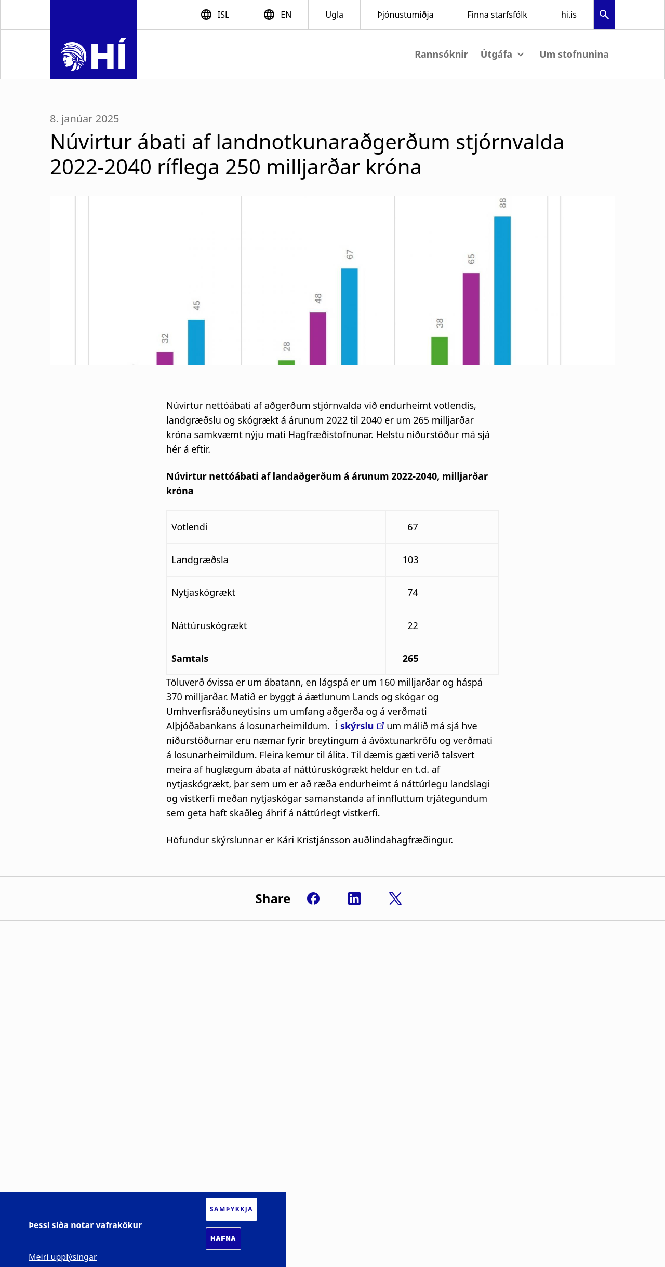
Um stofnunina (574, 54)
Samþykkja (231, 1209)
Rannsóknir (441, 54)
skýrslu (357, 725)
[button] (604, 15)
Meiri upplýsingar (63, 1256)
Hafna (223, 1238)
